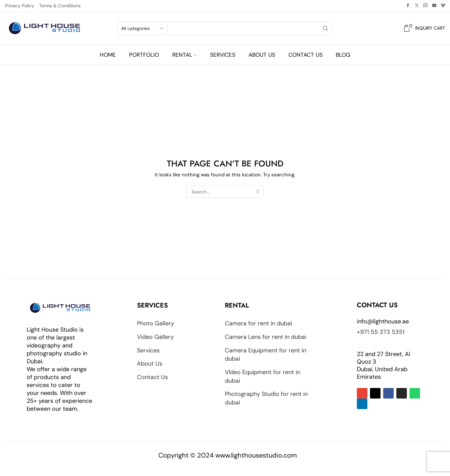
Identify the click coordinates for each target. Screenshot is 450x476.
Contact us (305, 54)
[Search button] (325, 28)
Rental (184, 54)
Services (222, 54)
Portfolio (144, 54)
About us (262, 54)
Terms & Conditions (60, 6)
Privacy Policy (19, 6)
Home (108, 54)
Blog (343, 54)
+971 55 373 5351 (381, 332)
